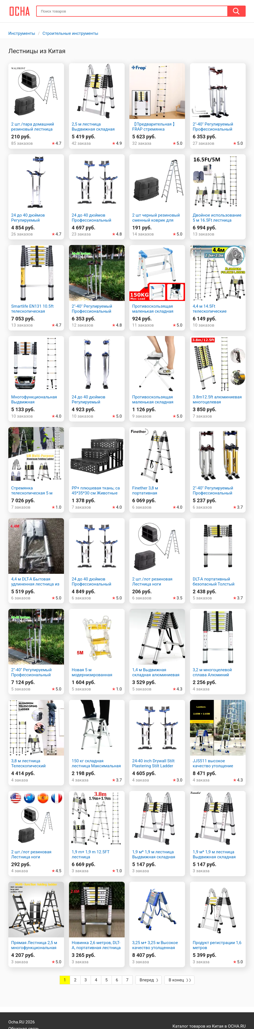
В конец (176, 980)
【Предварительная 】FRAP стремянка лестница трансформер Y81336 (155, 132)
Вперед (147, 980)
